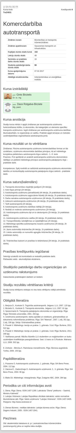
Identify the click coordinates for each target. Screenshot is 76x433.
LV (4, 7)
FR (16, 7)
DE (13, 7)
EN (7, 7)
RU (10, 7)
